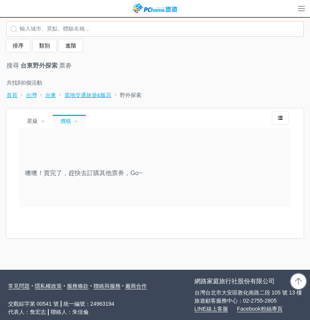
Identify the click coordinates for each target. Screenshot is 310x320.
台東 (50, 95)
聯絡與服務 (107, 286)
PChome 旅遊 (155, 8)
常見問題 (19, 286)
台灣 (31, 95)
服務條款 (78, 286)
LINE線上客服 (211, 309)
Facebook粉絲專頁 (259, 309)
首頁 (12, 95)
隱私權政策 (48, 286)
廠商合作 (136, 286)
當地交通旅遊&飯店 (88, 95)
